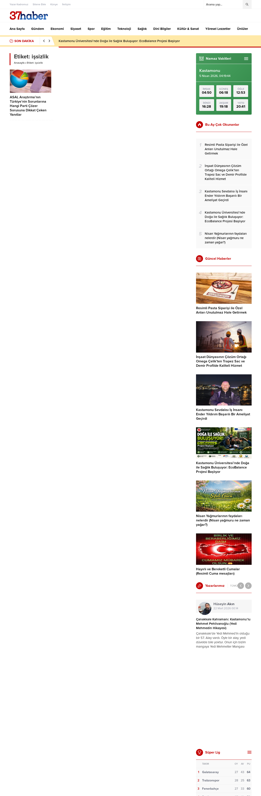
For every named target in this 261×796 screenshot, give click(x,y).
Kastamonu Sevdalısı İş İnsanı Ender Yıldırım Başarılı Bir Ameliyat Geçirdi (223, 414)
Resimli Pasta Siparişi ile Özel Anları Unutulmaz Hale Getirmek (221, 310)
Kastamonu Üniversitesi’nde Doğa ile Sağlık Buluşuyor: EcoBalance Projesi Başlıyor (119, 41)
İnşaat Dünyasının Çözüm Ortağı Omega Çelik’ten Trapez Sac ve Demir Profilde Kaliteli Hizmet (221, 361)
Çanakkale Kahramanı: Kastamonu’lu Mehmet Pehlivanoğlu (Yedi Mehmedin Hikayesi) (223, 623)
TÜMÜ (234, 585)
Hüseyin (223, 604)
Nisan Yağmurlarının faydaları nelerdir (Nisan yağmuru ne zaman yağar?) (223, 520)
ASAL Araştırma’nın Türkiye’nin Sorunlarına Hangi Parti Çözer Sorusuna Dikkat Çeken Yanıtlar (28, 106)
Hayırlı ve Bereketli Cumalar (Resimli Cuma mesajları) (218, 571)
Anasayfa (19, 62)
